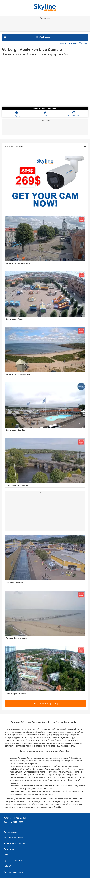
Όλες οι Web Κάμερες (45, 703)
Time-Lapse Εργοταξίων (14, 843)
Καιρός (17, 114)
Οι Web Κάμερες (44, 37)
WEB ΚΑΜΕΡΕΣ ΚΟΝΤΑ (45, 146)
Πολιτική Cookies (11, 866)
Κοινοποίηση (73, 114)
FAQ (6, 855)
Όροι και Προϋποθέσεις (14, 860)
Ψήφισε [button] (45, 114)
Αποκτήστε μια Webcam (14, 838)
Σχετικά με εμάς (10, 832)
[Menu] (83, 37)
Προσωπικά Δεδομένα (13, 872)
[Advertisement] (44, 25)
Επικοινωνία (9, 849)
